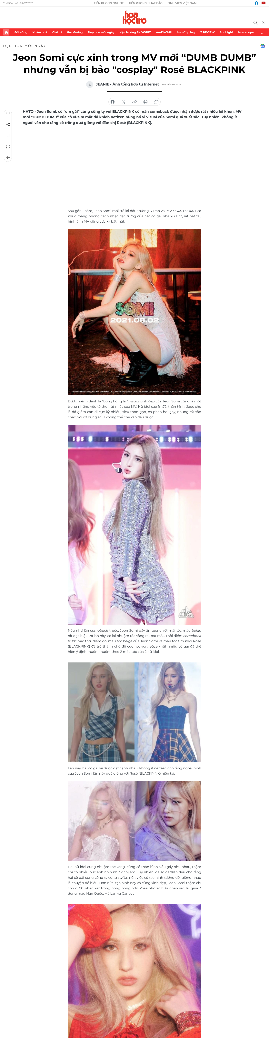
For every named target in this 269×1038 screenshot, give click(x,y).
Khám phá (39, 32)
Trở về (8, 157)
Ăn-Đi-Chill (164, 32)
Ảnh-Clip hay (186, 32)
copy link (134, 102)
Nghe (8, 113)
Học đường (75, 32)
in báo (145, 102)
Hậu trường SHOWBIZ (135, 32)
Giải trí (57, 32)
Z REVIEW (207, 32)
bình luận (156, 102)
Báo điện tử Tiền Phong (134, 17)
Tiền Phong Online (109, 3)
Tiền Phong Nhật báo (146, 3)
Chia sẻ (8, 124)
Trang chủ (6, 32)
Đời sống (21, 32)
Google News (263, 46)
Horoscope (246, 32)
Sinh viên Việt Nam (182, 3)
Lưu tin (8, 135)
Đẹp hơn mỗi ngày (101, 32)
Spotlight (226, 32)
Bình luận (8, 146)
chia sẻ (112, 102)
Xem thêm (263, 32)
